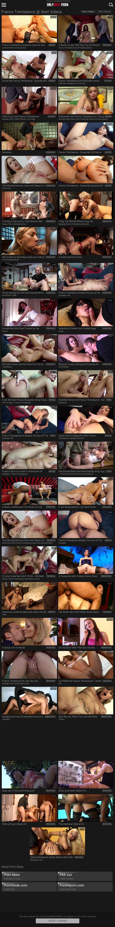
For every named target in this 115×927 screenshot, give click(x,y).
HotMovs (51, 540)
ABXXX (52, 45)
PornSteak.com (29, 887)
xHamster (50, 152)
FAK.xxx (85, 876)
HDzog (52, 400)
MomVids (51, 648)
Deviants (107, 612)
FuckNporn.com (85, 887)
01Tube (108, 81)
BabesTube (106, 576)
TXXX (109, 400)
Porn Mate (29, 876)
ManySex (107, 45)
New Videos (88, 11)
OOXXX (52, 81)
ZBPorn (51, 612)
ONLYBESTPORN (57, 4)
